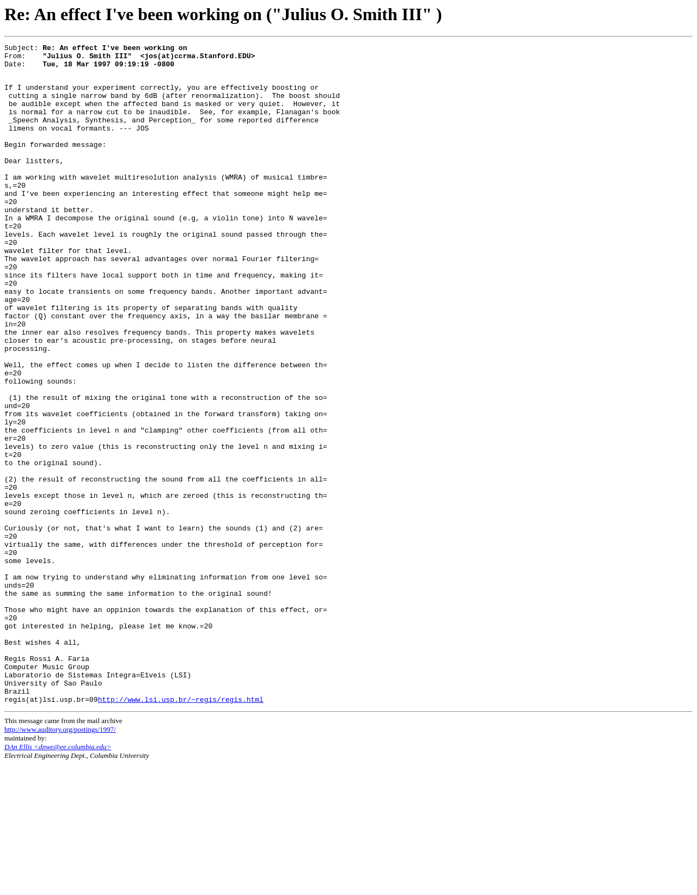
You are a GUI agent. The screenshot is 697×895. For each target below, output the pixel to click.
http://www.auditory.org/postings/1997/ (60, 860)
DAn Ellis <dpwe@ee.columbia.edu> (57, 877)
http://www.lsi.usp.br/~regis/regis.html (181, 830)
